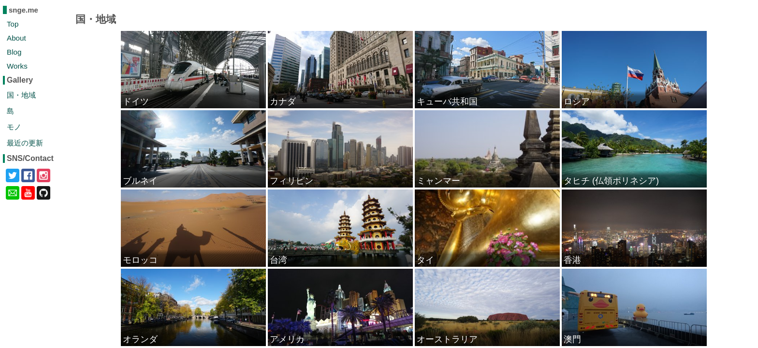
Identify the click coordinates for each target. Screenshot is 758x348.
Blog (14, 52)
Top (13, 24)
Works (17, 66)
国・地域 (21, 95)
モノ (14, 127)
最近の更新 (25, 143)
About (16, 38)
